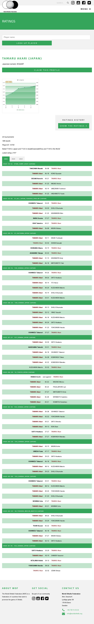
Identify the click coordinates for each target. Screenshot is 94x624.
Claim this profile (47, 64)
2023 (21, 153)
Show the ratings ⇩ (74, 120)
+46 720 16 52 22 (70, 602)
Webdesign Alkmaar (15, 620)
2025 (6, 153)
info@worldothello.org (72, 605)
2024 (13, 153)
